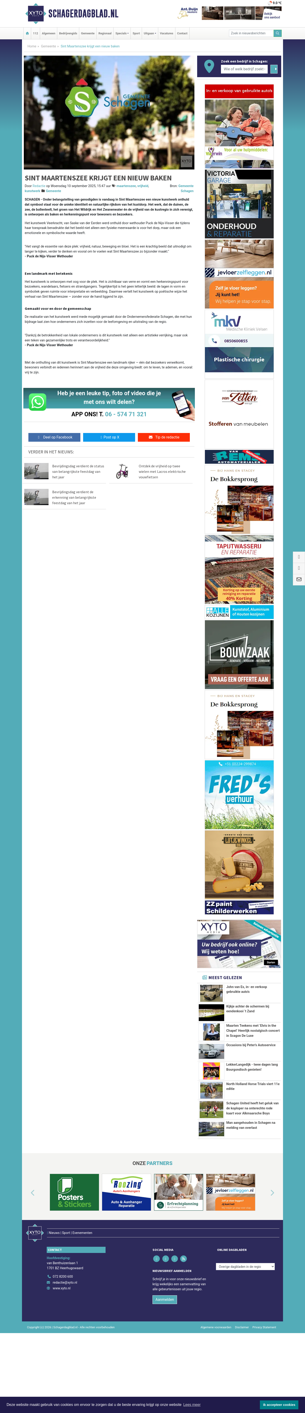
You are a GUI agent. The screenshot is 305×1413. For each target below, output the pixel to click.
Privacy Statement (264, 1364)
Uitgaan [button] (149, 33)
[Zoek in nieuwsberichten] (251, 33)
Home (31, 46)
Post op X (109, 437)
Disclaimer (242, 1364)
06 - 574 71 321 (126, 414)
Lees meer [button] (192, 1405)
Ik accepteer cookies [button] (279, 1405)
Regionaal (105, 33)
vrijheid (142, 186)
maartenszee (126, 186)
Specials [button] (121, 33)
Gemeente (88, 33)
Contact (182, 33)
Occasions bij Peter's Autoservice (250, 1045)
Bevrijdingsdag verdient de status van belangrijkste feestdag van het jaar (78, 471)
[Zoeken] (278, 33)
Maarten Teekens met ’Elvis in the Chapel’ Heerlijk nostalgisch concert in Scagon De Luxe (253, 1030)
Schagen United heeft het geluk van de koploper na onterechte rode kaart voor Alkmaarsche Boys (252, 1119)
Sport (136, 33)
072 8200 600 (63, 1313)
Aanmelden (164, 1336)
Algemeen (48, 33)
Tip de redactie (163, 437)
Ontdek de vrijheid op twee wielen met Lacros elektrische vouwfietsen (162, 471)
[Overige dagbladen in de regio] (245, 1303)
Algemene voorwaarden (216, 1364)
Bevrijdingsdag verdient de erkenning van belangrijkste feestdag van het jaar (74, 497)
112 (35, 33)
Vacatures (166, 33)
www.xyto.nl (61, 1325)
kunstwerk (32, 191)
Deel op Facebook (54, 437)
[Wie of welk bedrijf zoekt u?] (244, 69)
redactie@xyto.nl (65, 1319)
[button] (27, 1239)
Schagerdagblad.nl (83, 13)
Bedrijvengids (68, 33)
